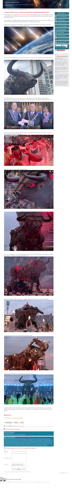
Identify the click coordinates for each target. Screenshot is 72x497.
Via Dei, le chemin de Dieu (12, 2)
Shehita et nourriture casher (61, 59)
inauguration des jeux (21, 98)
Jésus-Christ (67, 472)
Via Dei (5, 9)
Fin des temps (8, 422)
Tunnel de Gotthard (25, 14)
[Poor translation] (4, 481)
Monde (16, 422)
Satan (22, 422)
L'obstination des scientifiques (61, 84)
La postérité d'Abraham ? (61, 64)
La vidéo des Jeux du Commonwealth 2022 (13, 418)
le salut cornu (50, 132)
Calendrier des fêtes (62, 42)
